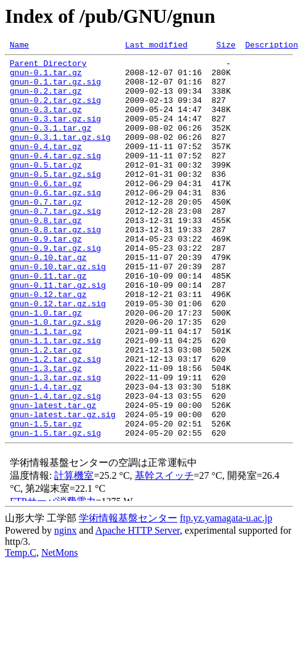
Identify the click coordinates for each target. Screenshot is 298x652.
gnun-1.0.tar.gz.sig (55, 377)
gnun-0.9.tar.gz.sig (55, 288)
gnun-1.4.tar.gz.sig (55, 465)
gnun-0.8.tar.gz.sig (55, 266)
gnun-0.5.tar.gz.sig (55, 199)
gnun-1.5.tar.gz (46, 499)
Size (225, 46)
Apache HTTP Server (137, 608)
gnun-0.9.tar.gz (46, 277)
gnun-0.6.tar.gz (46, 210)
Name (19, 46)
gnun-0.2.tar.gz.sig (55, 110)
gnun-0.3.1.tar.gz (51, 144)
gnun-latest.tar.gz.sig (63, 488)
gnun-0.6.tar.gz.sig (55, 221)
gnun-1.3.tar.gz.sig (55, 443)
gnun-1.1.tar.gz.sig (55, 399)
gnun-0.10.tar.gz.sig (58, 310)
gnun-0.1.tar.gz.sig (55, 88)
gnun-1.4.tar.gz (46, 454)
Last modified (156, 46)
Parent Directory (48, 66)
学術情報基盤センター (128, 595)
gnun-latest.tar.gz (53, 477)
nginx (65, 608)
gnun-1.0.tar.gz (46, 366)
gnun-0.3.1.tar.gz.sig (60, 155)
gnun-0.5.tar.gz (46, 188)
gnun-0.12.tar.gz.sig (58, 355)
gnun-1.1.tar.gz (46, 388)
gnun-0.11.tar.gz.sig (58, 332)
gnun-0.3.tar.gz (46, 122)
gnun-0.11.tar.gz (48, 321)
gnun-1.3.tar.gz (46, 432)
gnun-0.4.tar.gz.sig (55, 177)
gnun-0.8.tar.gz (46, 255)
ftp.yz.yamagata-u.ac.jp (226, 595)
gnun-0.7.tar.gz (46, 232)
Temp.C (20, 630)
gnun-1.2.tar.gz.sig (55, 421)
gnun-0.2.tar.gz (46, 99)
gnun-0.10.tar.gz (48, 299)
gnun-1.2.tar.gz (46, 410)
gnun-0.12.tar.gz (48, 343)
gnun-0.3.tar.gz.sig (55, 133)
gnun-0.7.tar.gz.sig (55, 244)
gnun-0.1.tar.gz (46, 77)
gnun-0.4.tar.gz (46, 166)
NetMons (59, 630)
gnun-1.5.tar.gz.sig (55, 510)
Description (271, 46)
